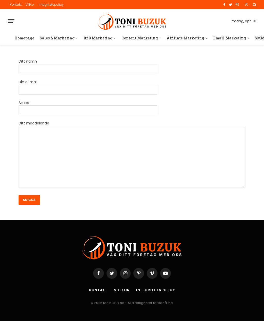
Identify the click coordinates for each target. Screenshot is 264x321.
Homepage (24, 38)
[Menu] (11, 21)
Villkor (30, 4)
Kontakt (16, 4)
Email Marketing (229, 38)
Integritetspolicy (51, 4)
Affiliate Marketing (185, 38)
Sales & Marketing (57, 38)
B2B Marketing (98, 38)
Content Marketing (139, 38)
